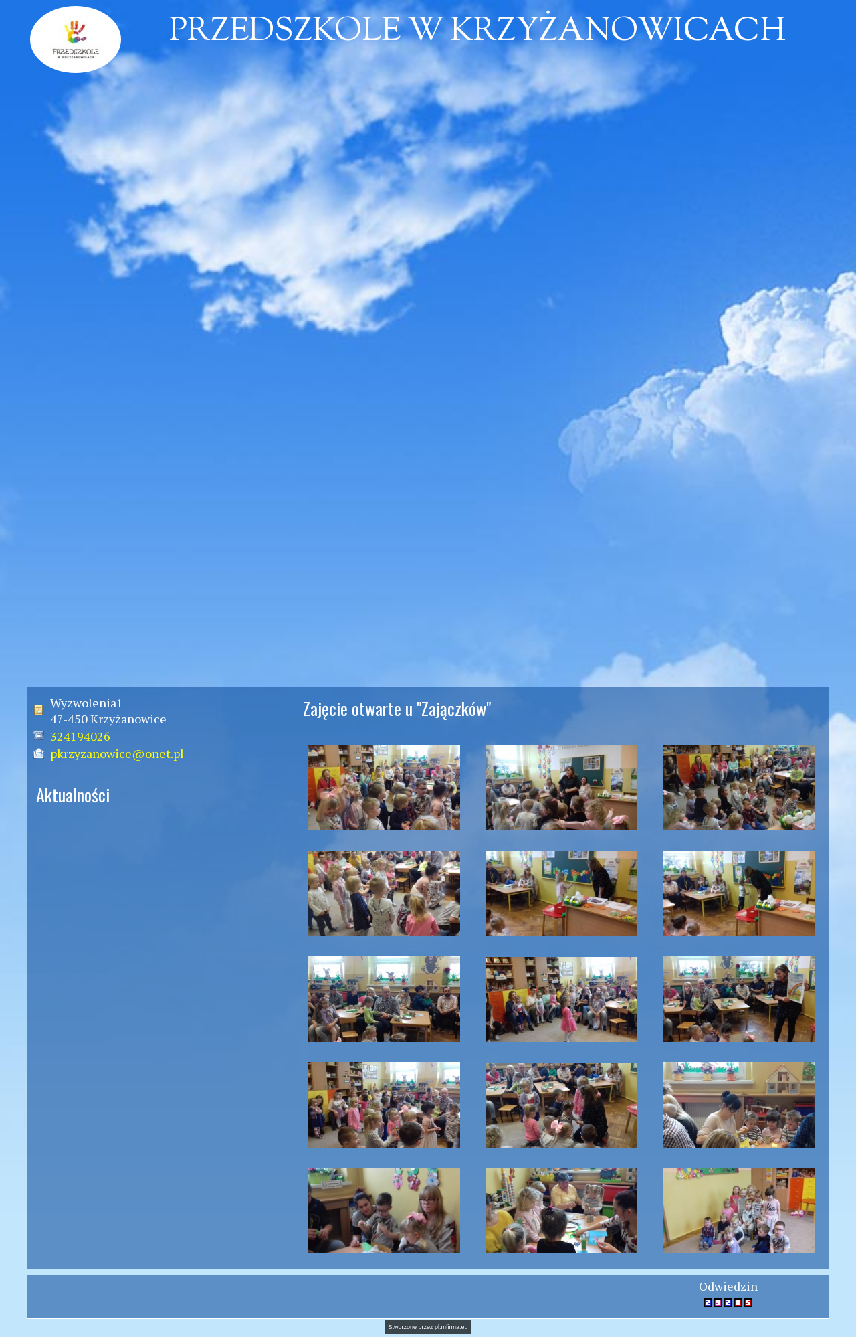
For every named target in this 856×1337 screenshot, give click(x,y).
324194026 (80, 736)
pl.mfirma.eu (451, 1327)
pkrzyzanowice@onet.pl (117, 753)
